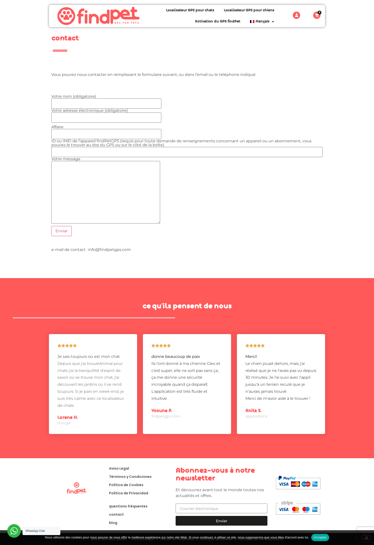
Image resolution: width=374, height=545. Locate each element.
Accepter (320, 537)
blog (113, 522)
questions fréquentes (128, 506)
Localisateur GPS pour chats (190, 10)
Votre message (105, 161)
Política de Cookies (126, 484)
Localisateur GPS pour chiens (249, 10)
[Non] (366, 537)
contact (116, 514)
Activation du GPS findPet (217, 22)
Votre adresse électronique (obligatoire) (106, 114)
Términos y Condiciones (130, 476)
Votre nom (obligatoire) (106, 100)
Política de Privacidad (128, 493)
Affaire (106, 130)
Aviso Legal (119, 468)
